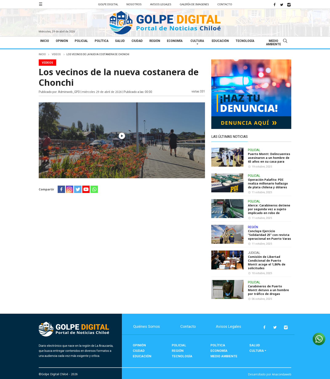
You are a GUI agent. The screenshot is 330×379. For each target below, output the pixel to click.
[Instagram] (69, 189)
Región (154, 41)
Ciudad (137, 41)
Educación (220, 41)
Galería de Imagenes (194, 4)
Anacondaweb (281, 374)
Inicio (44, 41)
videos (56, 54)
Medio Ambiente (273, 42)
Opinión (62, 41)
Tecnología (245, 41)
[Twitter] (77, 189)
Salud (120, 41)
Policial (81, 41)
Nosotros (134, 4)
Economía (174, 41)
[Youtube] (86, 189)
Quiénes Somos (146, 326)
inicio (42, 54)
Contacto (224, 4)
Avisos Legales (160, 4)
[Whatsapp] (94, 189)
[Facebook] (61, 189)
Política (101, 41)
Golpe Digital (108, 4)
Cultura (197, 41)
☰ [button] (41, 4)
